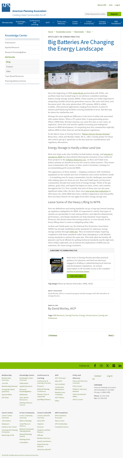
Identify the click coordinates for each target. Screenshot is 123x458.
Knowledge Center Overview (26, 379)
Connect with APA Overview (43, 416)
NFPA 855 (73, 232)
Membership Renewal (9, 386)
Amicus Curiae (78, 399)
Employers (5, 424)
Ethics (57, 401)
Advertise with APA (44, 449)
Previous (52, 335)
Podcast (9, 66)
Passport (40, 386)
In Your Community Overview (26, 416)
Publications (10, 42)
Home (50, 31)
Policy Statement (26, 455)
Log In (117, 5)
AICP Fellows (59, 397)
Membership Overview (6, 379)
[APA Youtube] (101, 365)
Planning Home (25, 439)
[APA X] (108, 365)
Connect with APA (104, 22)
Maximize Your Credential (60, 393)
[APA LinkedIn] (120, 365)
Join (110, 5)
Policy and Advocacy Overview (80, 382)
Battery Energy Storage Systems (95, 134)
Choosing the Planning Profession (10, 431)
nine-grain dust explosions (97, 191)
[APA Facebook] (95, 365)
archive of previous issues (78, 271)
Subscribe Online (76, 276)
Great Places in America (25, 425)
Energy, (82, 315)
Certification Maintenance (59, 388)
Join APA (5, 383)
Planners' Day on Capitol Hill (43, 395)
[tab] (81, 250)
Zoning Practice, (72, 315)
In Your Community (89, 22)
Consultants (24, 442)
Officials (40, 435)
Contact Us (96, 377)
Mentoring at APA (8, 435)
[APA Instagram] (114, 365)
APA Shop (5, 397)
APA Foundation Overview (60, 416)
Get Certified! (60, 384)
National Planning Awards (26, 435)
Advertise (35, 455)
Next (111, 335)
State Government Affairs (79, 395)
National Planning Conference (43, 390)
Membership (7, 22)
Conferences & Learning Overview (44, 382)
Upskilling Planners (44, 399)
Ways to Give (59, 421)
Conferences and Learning (34, 22)
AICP (50, 22)
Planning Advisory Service (15, 81)
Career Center (76, 22)
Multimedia (10, 57)
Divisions (40, 427)
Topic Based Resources (14, 76)
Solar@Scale (78, 93)
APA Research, (59, 315)
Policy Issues (77, 386)
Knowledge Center (21, 22)
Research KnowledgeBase (15, 52)
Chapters (40, 424)
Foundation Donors (62, 427)
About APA (102, 5)
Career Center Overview (7, 416)
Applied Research (12, 47)
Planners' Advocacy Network (80, 390)
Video (8, 71)
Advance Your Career (9, 427)
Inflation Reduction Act (76, 160)
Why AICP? (58, 381)
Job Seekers (6, 421)
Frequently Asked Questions (8, 390)
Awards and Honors (44, 441)
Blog (8, 62)
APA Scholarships (61, 424)
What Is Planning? (26, 421)
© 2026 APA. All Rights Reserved (11, 455)
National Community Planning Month (27, 430)
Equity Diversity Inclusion (42, 445)
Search (114, 14)
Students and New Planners (43, 431)
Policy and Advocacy (62, 22)
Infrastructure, (92, 315)
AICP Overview (60, 378)
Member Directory (43, 438)
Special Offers (7, 394)
